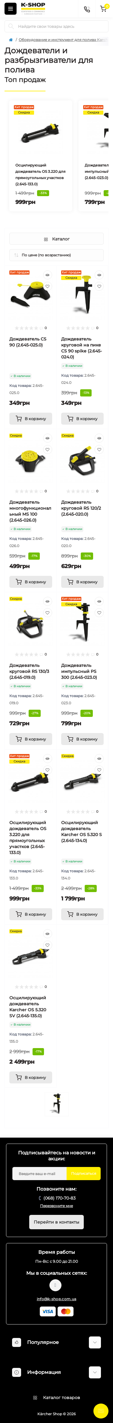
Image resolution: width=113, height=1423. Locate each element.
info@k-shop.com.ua (56, 1299)
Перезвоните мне (56, 1206)
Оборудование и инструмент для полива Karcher (65, 39)
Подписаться (83, 1173)
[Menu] (11, 9)
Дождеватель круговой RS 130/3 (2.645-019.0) (29, 671)
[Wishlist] (47, 286)
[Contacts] (87, 8)
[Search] (11, 26)
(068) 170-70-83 (59, 1198)
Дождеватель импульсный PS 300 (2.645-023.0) (79, 671)
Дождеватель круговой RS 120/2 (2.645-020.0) (81, 508)
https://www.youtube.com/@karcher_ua (55, 1285)
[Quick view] (47, 274)
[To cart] (30, 419)
